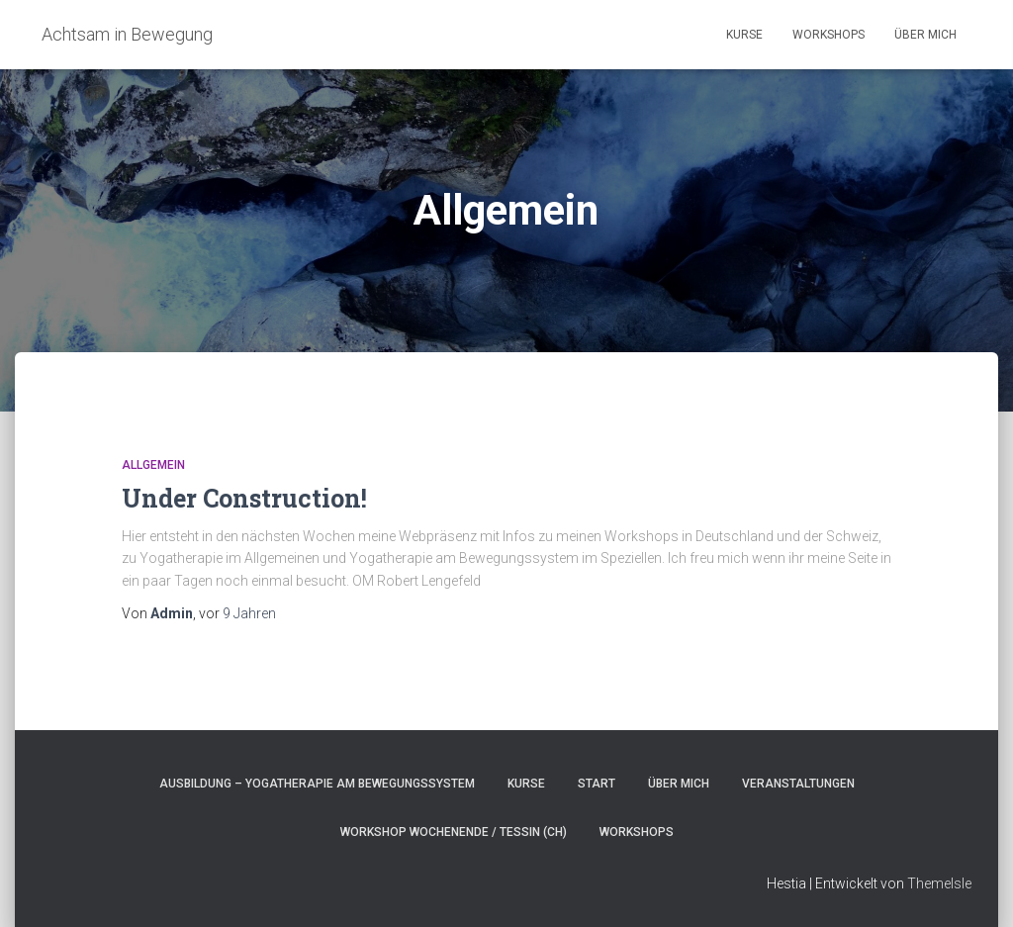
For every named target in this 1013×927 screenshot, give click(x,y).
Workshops (828, 35)
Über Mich (925, 35)
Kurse (744, 35)
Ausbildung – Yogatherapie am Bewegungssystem (317, 783)
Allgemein (153, 465)
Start (596, 783)
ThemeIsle (939, 883)
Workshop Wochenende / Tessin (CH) (453, 832)
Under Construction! (244, 498)
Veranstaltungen (798, 783)
